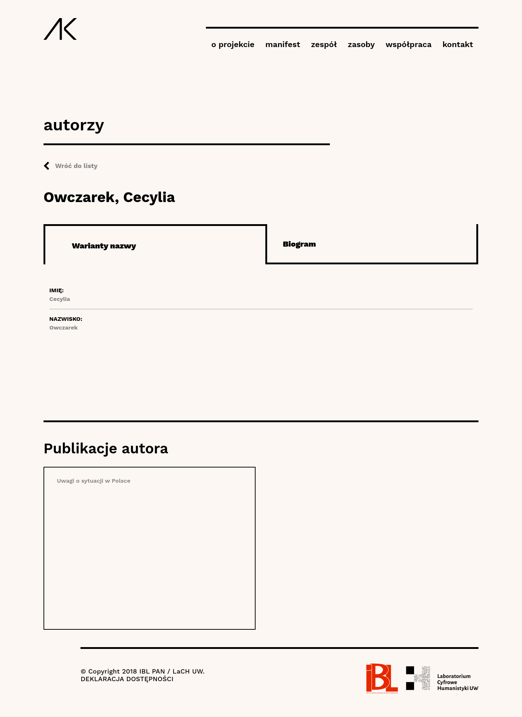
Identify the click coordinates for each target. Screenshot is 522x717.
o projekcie (232, 44)
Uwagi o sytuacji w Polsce (93, 480)
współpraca (409, 44)
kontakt (458, 44)
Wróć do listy (76, 165)
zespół (324, 44)
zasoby (361, 44)
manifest (282, 44)
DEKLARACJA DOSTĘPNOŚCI (126, 679)
